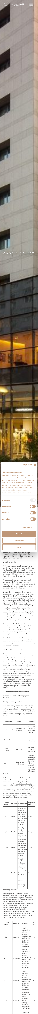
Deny (19, 547)
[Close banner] (35, 465)
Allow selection (19, 540)
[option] (19, 253)
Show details (27, 527)
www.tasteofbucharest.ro (24, 784)
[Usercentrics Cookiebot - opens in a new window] (24, 465)
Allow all (19, 534)
